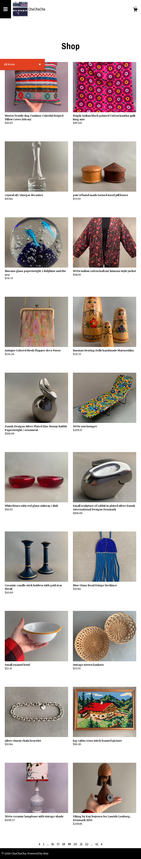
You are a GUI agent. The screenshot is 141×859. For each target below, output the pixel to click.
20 (75, 844)
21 (81, 844)
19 (69, 844)
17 (58, 844)
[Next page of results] (102, 844)
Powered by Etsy (37, 853)
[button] (22, 64)
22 (86, 844)
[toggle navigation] (5, 9)
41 (96, 844)
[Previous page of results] (40, 844)
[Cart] (135, 10)
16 (52, 844)
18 (63, 844)
